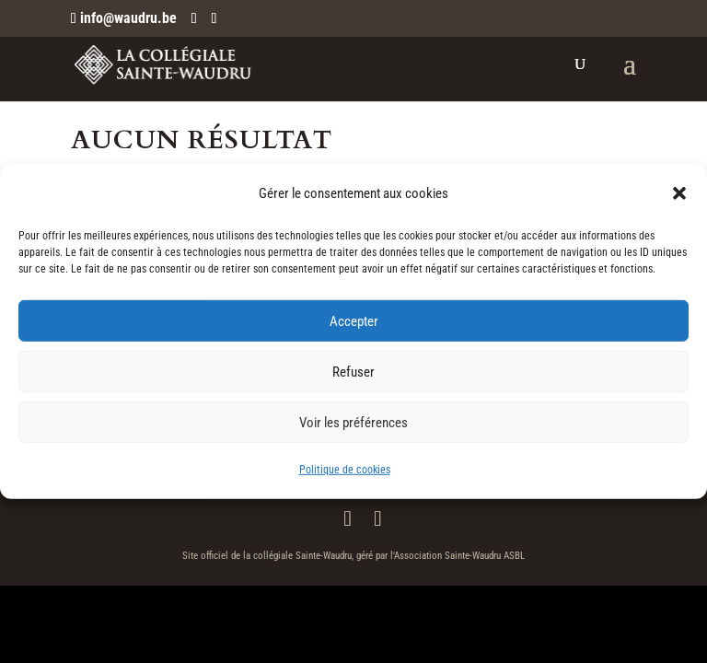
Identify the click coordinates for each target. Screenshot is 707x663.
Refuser (353, 372)
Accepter (354, 321)
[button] (679, 193)
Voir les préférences (353, 422)
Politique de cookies (344, 469)
